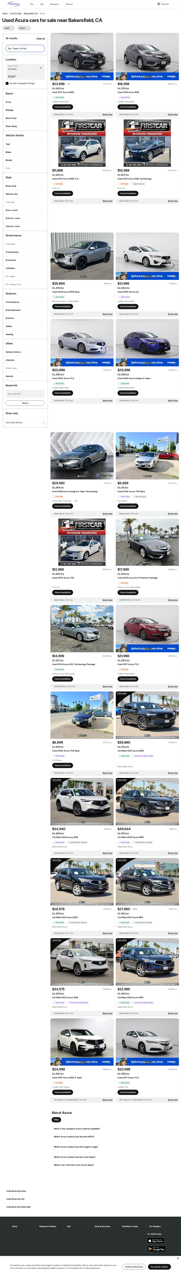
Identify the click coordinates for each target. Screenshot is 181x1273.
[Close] (178, 1258)
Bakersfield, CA (30, 13)
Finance (69, 4)
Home (5, 13)
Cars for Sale (15, 13)
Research (54, 4)
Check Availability (63, 107)
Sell (41, 4)
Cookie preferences (134, 1266)
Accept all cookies (159, 1266)
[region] (90, 1264)
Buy (31, 4)
